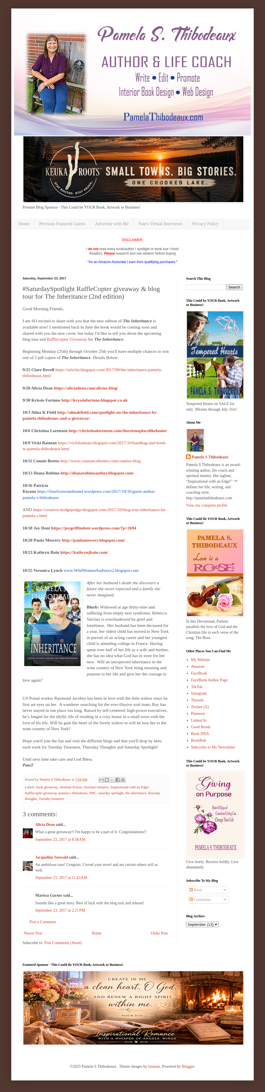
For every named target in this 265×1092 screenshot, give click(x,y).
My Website (200, 660)
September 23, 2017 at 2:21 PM (60, 910)
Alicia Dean (45, 824)
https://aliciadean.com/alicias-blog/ (86, 388)
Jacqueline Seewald (51, 857)
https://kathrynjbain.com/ (84, 552)
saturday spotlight (110, 793)
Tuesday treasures (51, 799)
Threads (197, 700)
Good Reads (201, 727)
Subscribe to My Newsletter (213, 747)
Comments (200, 900)
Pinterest (198, 714)
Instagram (199, 693)
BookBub (198, 740)
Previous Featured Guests (62, 223)
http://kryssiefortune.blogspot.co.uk (94, 400)
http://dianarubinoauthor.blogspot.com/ (97, 472)
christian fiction (70, 787)
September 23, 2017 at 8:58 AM (60, 839)
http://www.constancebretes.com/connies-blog (100, 460)
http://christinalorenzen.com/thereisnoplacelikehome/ (118, 430)
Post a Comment (43, 922)
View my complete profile (207, 505)
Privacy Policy (205, 223)
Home (24, 223)
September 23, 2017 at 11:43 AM (61, 878)
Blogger (188, 1066)
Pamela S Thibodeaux (210, 457)
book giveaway (47, 787)
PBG (92, 793)
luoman (154, 1066)
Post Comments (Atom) (63, 943)
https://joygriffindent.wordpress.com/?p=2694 (93, 528)
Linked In (199, 720)
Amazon (197, 666)
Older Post (159, 933)
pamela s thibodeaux (73, 793)
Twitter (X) (200, 707)
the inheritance (135, 793)
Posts (195, 890)
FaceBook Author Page (209, 680)
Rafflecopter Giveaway (67, 339)
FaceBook (199, 673)
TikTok (197, 687)
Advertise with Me (112, 223)
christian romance (96, 787)
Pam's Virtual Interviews (160, 223)
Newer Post (33, 933)
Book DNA (200, 734)
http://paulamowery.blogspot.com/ (93, 540)
